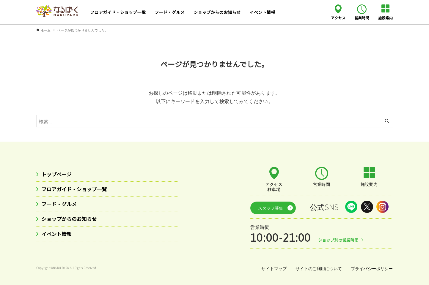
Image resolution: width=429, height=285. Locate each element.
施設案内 (385, 17)
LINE (351, 207)
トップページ (58, 174)
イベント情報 (58, 236)
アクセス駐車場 (274, 186)
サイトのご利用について (317, 267)
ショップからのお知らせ (72, 220)
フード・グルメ (61, 205)
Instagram (382, 207)
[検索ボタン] (387, 121)
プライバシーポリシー (371, 267)
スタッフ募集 (269, 207)
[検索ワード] (214, 121)
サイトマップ (272, 267)
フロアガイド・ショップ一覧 (77, 190)
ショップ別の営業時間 (339, 238)
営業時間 (361, 17)
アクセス (338, 17)
